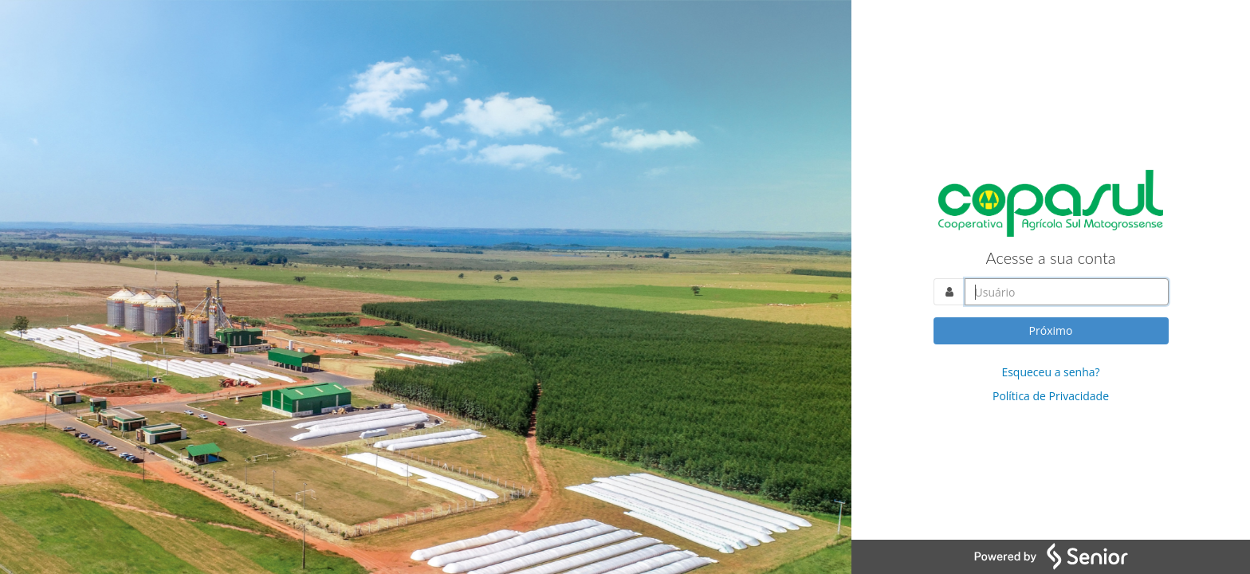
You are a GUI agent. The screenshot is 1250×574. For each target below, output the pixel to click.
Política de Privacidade (1051, 395)
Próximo (1051, 330)
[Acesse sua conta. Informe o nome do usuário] (1067, 291)
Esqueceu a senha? (1050, 371)
